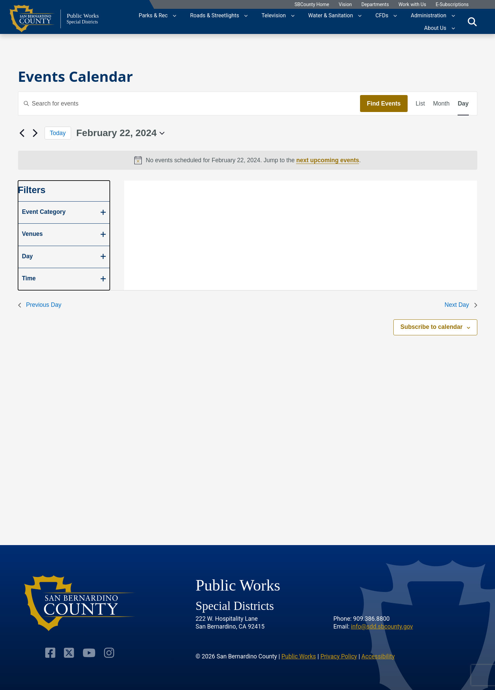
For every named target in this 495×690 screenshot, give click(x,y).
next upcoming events (327, 160)
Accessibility (378, 655)
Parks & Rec (153, 15)
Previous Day (40, 304)
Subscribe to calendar (431, 326)
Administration (428, 15)
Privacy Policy (338, 655)
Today (58, 133)
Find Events (383, 103)
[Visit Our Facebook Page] (51, 652)
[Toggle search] (472, 21)
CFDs (381, 15)
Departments (375, 4)
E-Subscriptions (452, 4)
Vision (345, 4)
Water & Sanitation (330, 15)
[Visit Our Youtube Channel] (89, 652)
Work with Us (412, 4)
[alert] (247, 160)
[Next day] (35, 133)
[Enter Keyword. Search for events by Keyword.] (189, 103)
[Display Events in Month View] (441, 103)
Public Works (298, 655)
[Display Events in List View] (420, 103)
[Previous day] (22, 133)
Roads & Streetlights (214, 15)
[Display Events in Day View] (463, 103)
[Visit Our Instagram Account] (107, 652)
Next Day (461, 304)
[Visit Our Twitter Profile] (69, 652)
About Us (435, 27)
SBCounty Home (311, 4)
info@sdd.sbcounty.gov (382, 625)
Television (273, 15)
